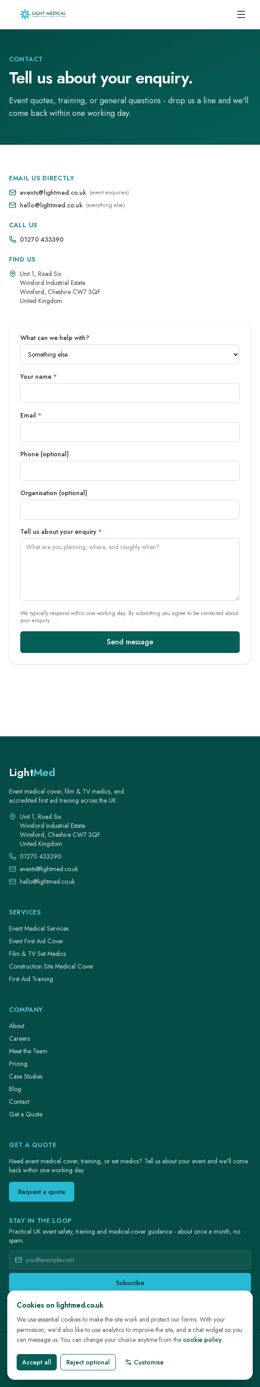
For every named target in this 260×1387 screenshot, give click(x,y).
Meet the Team (28, 1051)
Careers (19, 1038)
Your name (38, 376)
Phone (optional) (44, 454)
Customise (144, 1362)
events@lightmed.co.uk (53, 192)
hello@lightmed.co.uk (51, 205)
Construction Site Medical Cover (51, 966)
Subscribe (130, 1282)
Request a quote (41, 1191)
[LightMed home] (32, 772)
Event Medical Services (38, 928)
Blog (15, 1088)
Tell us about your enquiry (61, 531)
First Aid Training (31, 978)
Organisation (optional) (53, 493)
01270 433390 (42, 239)
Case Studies (25, 1076)
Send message (130, 642)
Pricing (18, 1063)
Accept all (36, 1362)
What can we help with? (54, 338)
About (16, 1025)
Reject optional (88, 1362)
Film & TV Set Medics (37, 953)
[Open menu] (241, 14)
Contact (19, 1101)
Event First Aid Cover (36, 941)
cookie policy (202, 1339)
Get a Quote (25, 1114)
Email (30, 415)
